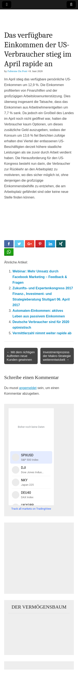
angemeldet (28, 388)
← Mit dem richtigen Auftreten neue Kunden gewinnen (21, 355)
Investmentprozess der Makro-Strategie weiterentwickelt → (57, 355)
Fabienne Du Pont (17, 71)
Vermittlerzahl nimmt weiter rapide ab (42, 333)
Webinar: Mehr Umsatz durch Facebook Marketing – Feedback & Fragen (39, 277)
